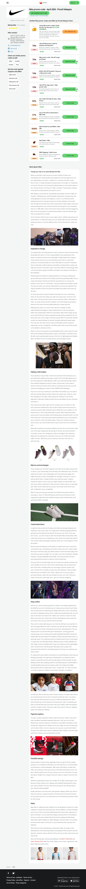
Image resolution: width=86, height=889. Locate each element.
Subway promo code (13, 81)
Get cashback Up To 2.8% (39, 13)
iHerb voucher (12, 89)
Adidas (10, 61)
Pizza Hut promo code (14, 85)
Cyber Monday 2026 (37, 841)
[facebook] (8, 873)
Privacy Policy (10, 880)
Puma (17, 64)
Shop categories (21, 883)
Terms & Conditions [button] (43, 15)
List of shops (10, 883)
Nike (11, 51)
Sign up (73, 3)
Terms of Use (27, 877)
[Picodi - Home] (43, 2)
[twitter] (13, 873)
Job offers (19, 880)
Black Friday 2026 (66, 839)
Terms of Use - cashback (14, 877)
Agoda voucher (12, 74)
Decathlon (17, 61)
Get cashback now (70, 31)
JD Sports (11, 64)
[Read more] (57, 51)
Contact (33, 880)
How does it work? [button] (34, 15)
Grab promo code (13, 78)
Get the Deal (70, 103)
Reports (26, 880)
